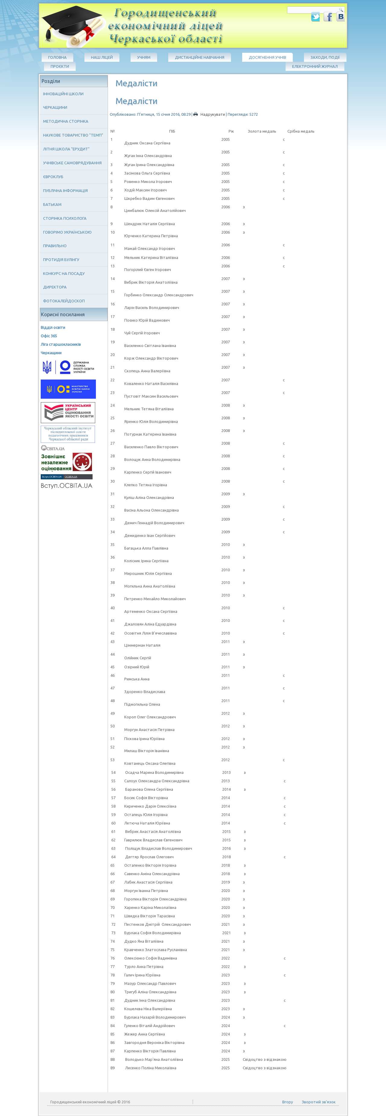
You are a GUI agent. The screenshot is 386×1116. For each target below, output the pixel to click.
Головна (57, 57)
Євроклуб (53, 177)
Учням (143, 57)
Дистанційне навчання (199, 57)
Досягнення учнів (267, 57)
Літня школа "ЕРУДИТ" (66, 149)
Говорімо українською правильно (67, 239)
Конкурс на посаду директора (64, 280)
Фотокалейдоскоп (64, 301)
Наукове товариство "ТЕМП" (73, 135)
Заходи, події (325, 57)
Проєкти (60, 66)
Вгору (287, 1102)
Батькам (52, 204)
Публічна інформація (65, 190)
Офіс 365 (49, 336)
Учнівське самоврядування (72, 163)
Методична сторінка (65, 121)
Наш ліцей (102, 57)
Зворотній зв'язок (319, 1102)
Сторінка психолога (65, 218)
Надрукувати (209, 114)
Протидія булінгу (61, 259)
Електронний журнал (315, 66)
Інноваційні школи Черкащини (63, 100)
